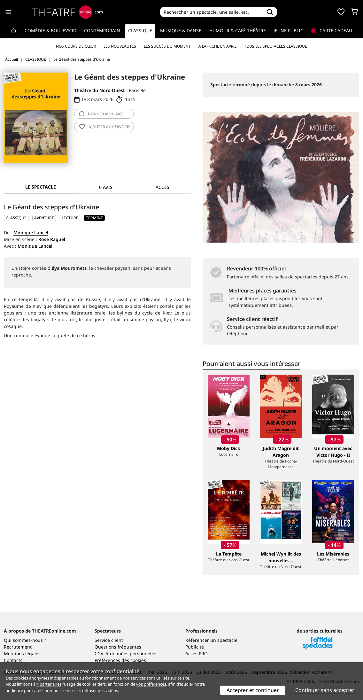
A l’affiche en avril (217, 46)
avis (101, 114)
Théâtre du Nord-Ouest (99, 90)
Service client (109, 640)
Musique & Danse (180, 30)
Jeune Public (288, 30)
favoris (104, 126)
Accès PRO (196, 653)
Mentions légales (22, 653)
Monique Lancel (30, 232)
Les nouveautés (120, 46)
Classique (140, 30)
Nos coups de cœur (76, 46)
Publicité (194, 647)
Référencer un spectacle (211, 640)
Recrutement (18, 647)
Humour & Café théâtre (237, 30)
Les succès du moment (167, 46)
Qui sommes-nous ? (25, 640)
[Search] (211, 12)
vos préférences (151, 684)
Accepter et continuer (253, 690)
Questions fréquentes (118, 647)
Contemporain (102, 30)
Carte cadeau (331, 30)
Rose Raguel (51, 239)
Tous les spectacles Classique (275, 46)
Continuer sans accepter (324, 690)
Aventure (44, 218)
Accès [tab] (162, 187)
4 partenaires (48, 684)
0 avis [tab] (105, 187)
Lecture (70, 218)
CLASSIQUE (16, 218)
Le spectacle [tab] (40, 187)
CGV (99, 653)
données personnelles (134, 653)
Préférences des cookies (120, 660)
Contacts (13, 660)
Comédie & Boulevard (50, 30)
